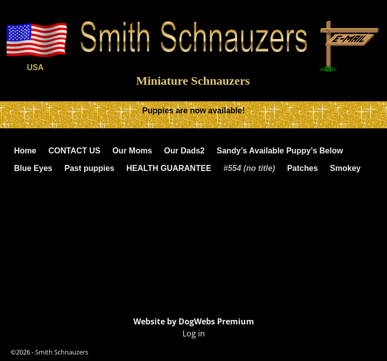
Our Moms (132, 150)
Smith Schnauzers (61, 351)
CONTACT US (74, 150)
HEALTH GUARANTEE (168, 168)
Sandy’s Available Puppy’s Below (280, 150)
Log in (193, 333)
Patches (302, 168)
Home (25, 150)
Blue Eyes (33, 168)
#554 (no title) (249, 168)
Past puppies (89, 168)
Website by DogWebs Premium (193, 321)
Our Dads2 (184, 150)
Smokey (345, 168)
